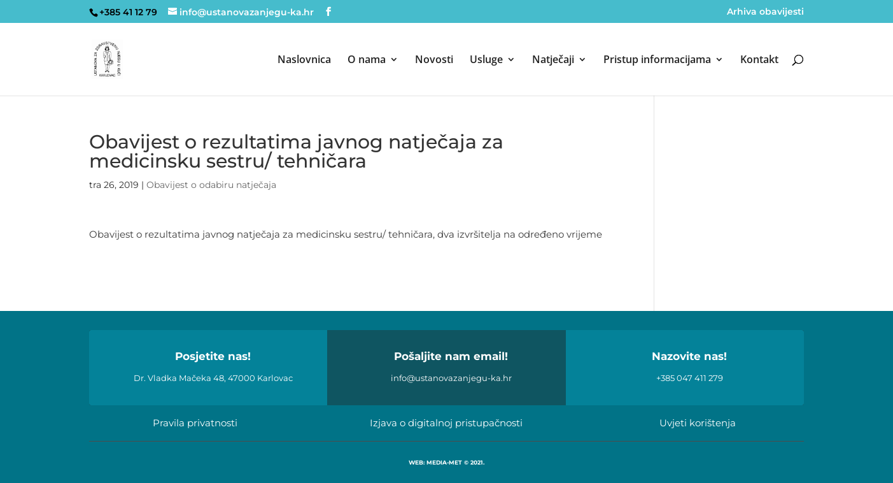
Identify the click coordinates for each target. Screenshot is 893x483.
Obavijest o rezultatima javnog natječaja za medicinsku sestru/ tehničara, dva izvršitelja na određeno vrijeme (345, 234)
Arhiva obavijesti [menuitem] (765, 12)
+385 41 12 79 (128, 12)
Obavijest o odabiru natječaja (211, 185)
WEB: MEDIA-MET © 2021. (446, 462)
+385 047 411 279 (689, 378)
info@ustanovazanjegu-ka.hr (451, 378)
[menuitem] (304, 75)
